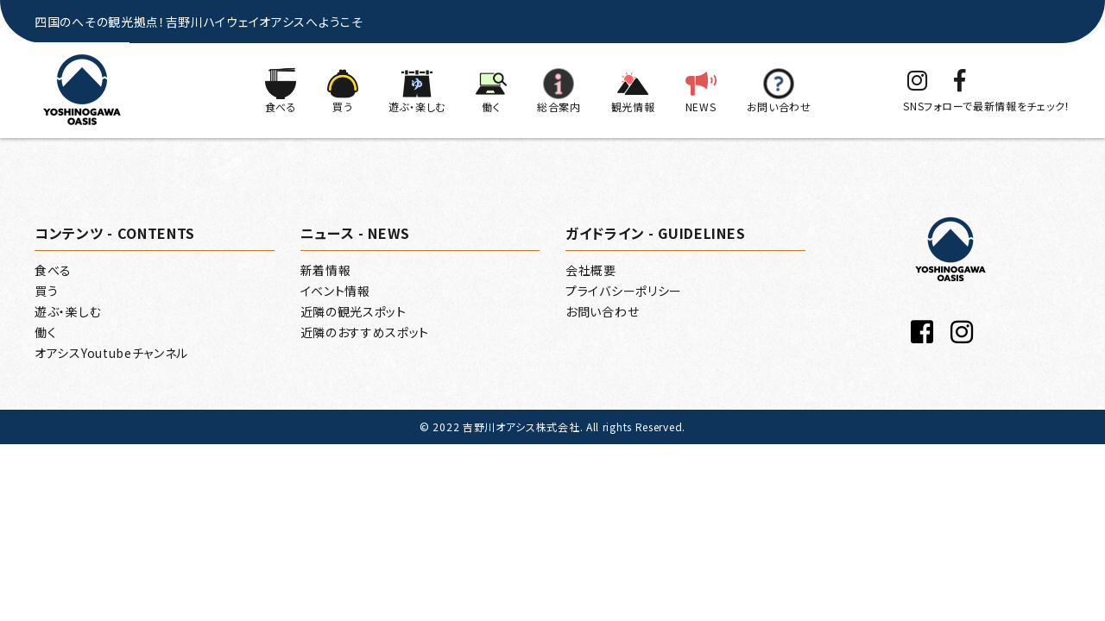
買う (46, 290)
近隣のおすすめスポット (365, 332)
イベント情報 (335, 290)
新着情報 (325, 270)
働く (45, 332)
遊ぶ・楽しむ (68, 311)
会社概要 (590, 270)
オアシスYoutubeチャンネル (111, 352)
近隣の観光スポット (353, 311)
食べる (53, 270)
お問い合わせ (602, 311)
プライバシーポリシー (623, 290)
